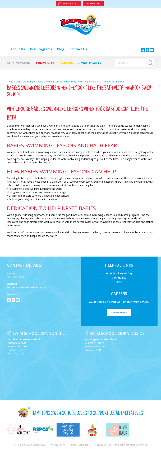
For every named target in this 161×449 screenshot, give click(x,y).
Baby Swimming (18, 63)
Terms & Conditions (79, 444)
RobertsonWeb (139, 444)
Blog (119, 281)
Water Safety (91, 63)
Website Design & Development (111, 444)
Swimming (67, 63)
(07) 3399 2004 (15, 277)
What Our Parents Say (119, 273)
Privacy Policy (57, 444)
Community (45, 63)
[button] (143, 50)
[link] (17, 49)
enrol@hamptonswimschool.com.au (27, 287)
